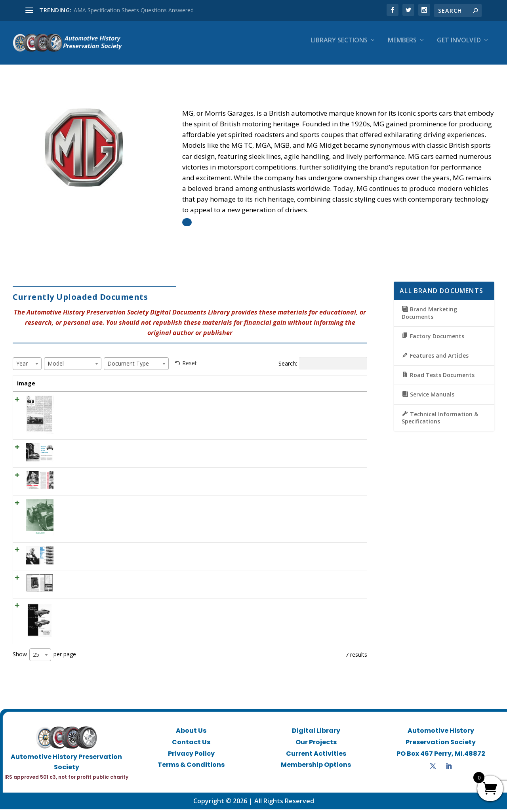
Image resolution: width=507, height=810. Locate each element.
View (348, 402)
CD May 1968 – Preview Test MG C (98, 579)
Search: (322, 356)
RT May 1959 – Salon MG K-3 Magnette (104, 504)
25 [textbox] (36, 655)
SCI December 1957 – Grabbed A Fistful (103, 476)
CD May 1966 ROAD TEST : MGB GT (100, 400)
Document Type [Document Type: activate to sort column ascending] (293, 380)
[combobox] (27, 356)
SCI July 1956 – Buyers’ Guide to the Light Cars (112, 448)
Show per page (44, 656)
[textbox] (24, 356)
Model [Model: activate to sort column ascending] (227, 376)
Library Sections (339, 46)
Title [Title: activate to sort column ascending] (59, 376)
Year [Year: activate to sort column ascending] (198, 376)
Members (402, 46)
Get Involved (459, 46)
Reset (189, 356)
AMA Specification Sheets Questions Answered (134, 10)
